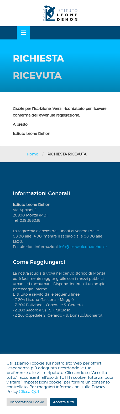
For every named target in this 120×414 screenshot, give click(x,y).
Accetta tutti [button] (63, 402)
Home (32, 154)
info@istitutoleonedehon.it (83, 246)
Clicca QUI (29, 391)
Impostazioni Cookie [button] (27, 402)
